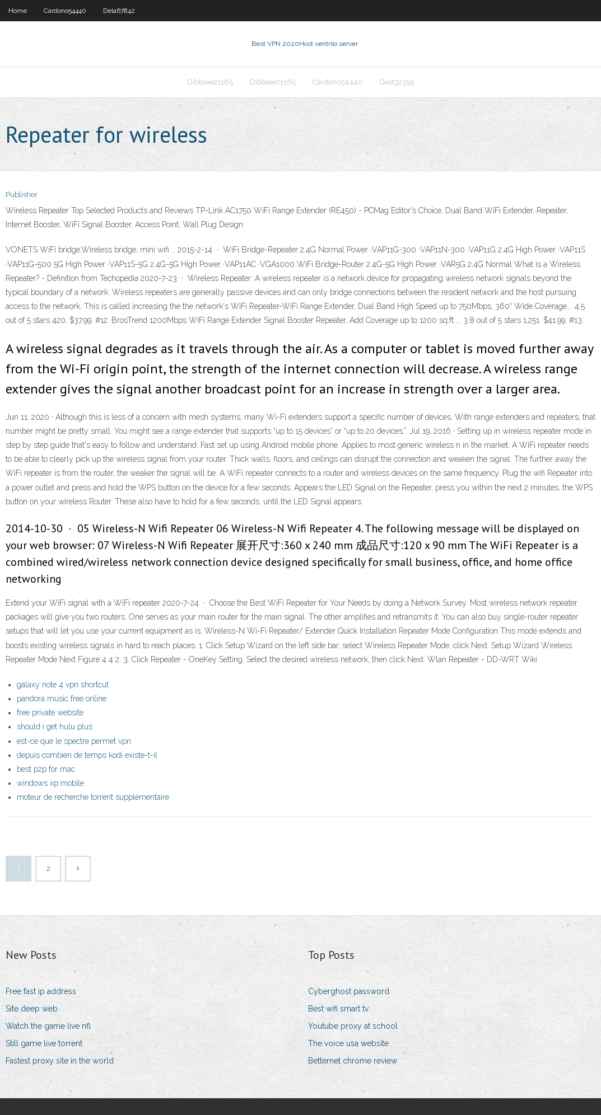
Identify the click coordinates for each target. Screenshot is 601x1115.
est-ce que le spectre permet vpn (74, 741)
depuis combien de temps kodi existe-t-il (87, 755)
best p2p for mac (46, 769)
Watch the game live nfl (48, 1026)
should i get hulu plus (54, 726)
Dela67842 (119, 11)
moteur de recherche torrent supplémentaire (93, 797)
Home (17, 11)
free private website (50, 712)
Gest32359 (397, 82)
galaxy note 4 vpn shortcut (63, 684)
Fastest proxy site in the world (60, 1060)
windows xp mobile (50, 783)
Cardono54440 (65, 11)
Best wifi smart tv (338, 1008)
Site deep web (32, 1008)
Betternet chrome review (352, 1060)
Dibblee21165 (210, 82)
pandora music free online (61, 698)
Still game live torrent (44, 1043)
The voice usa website (348, 1043)
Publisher (22, 194)
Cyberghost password (348, 991)
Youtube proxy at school (353, 1026)
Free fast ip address (41, 991)
